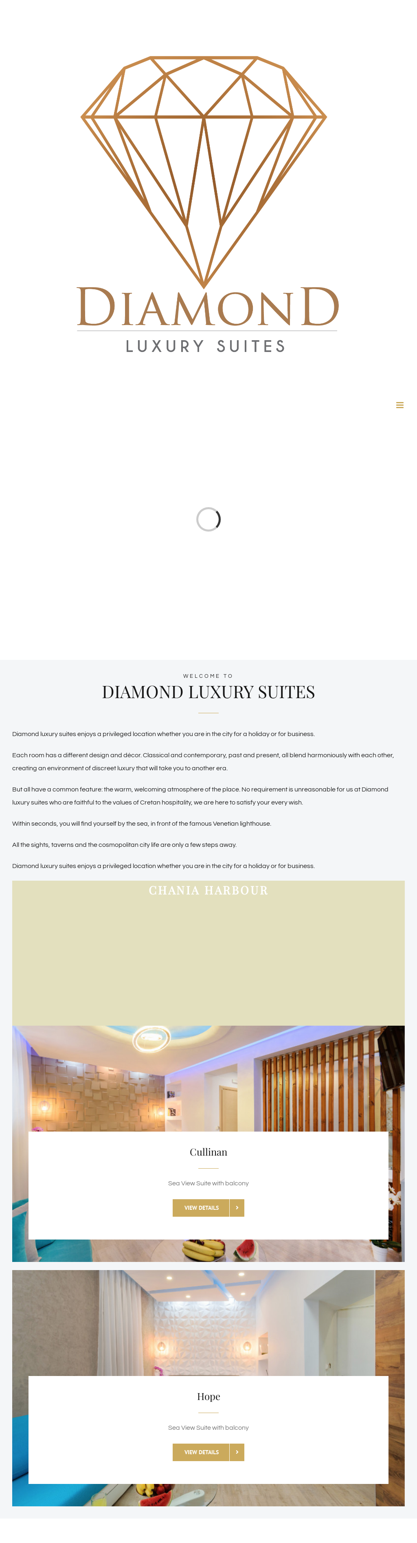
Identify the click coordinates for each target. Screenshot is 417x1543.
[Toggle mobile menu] (400, 405)
